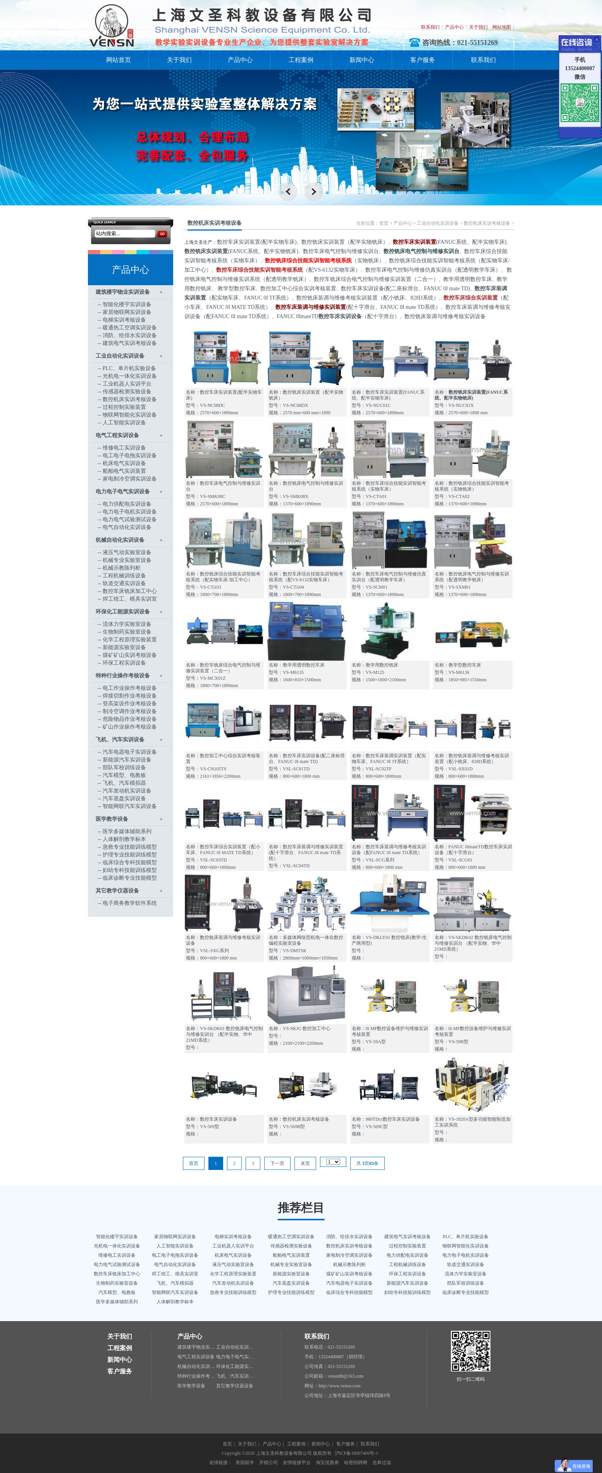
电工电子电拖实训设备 (130, 455)
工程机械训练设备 (124, 576)
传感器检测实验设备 (127, 392)
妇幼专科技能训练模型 (130, 870)
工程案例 (301, 60)
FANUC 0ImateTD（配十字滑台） (338, 316)
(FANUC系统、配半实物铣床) (241, 251)
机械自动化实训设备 (120, 540)
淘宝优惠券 (327, 1462)
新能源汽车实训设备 (127, 760)
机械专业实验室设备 (127, 560)
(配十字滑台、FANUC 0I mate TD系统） (358, 307)
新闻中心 (361, 60)
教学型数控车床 (236, 288)
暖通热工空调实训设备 (130, 328)
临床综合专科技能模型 (130, 862)
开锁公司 (268, 1462)
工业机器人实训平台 (127, 384)
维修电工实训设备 (124, 448)
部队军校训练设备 (124, 767)
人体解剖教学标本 (124, 839)
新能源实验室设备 (124, 647)
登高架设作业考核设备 (130, 703)
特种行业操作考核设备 (123, 676)
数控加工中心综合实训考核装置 (298, 288)
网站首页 (118, 60)
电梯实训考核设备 (124, 320)
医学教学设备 (112, 819)
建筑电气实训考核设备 (130, 343)
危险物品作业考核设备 (130, 719)
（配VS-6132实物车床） (288, 270)
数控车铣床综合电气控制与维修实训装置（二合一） (376, 279)
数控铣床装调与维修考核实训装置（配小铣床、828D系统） (367, 298)
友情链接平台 (297, 1462)
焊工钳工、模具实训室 (130, 599)
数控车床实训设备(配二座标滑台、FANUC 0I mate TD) (405, 288)
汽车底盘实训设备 (124, 798)
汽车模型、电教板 (124, 775)
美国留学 (245, 1462)
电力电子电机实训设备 (130, 512)
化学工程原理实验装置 (130, 640)
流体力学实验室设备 (127, 624)
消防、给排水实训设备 (130, 335)
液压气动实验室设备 (127, 552)
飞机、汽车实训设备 (120, 740)
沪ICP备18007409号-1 (356, 1453)
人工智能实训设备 (124, 423)
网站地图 (501, 27)
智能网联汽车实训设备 (130, 806)
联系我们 (430, 27)
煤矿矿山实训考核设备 (130, 655)
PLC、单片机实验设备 (129, 368)
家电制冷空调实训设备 (130, 479)
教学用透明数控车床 (467, 279)
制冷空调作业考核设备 (130, 711)
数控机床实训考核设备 (130, 399)
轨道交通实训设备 (124, 583)
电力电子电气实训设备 (123, 491)
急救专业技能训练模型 (130, 847)
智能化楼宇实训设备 (127, 304)
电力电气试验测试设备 (130, 519)
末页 (305, 1163)
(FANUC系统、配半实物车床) (450, 242)
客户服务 (422, 60)
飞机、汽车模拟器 (124, 783)
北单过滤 (381, 1462)
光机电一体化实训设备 (130, 376)
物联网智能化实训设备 (130, 415)
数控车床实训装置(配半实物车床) (256, 242)
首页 (384, 223)
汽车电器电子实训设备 (130, 752)
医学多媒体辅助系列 (127, 831)
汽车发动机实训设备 (127, 791)
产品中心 (454, 27)
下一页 (277, 1163)
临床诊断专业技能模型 (130, 878)
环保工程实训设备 (124, 663)
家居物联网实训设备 (127, 312)
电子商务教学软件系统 (130, 903)
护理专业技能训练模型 (130, 855)
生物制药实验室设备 (127, 632)
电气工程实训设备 (117, 435)
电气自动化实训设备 (127, 527)
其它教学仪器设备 (117, 891)
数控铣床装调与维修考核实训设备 (445, 316)
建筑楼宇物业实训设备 (123, 292)
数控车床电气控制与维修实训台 (341, 251)
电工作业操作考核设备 (130, 688)
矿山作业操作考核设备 (130, 727)
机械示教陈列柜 (122, 568)
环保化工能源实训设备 (123, 612)
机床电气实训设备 (124, 463)
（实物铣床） (324, 261)
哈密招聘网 (355, 1462)
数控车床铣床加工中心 (130, 591)
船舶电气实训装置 (124, 471)
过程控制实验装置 (124, 407)
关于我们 (478, 27)
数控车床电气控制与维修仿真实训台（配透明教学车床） (433, 270)
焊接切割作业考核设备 (130, 696)
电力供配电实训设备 (127, 504)
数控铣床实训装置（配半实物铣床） (344, 242)
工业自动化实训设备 (120, 356)
